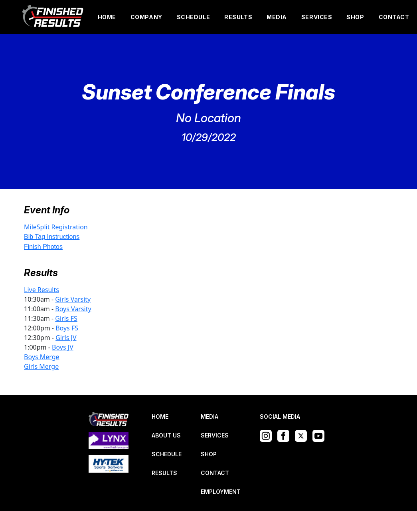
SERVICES (316, 17)
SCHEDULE (193, 17)
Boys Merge (41, 356)
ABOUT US (166, 435)
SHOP (355, 17)
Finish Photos (43, 246)
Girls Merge (41, 366)
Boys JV (62, 347)
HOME (107, 17)
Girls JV (65, 337)
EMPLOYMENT (221, 491)
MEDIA (277, 17)
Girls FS (66, 318)
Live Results (41, 289)
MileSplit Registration (56, 227)
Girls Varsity (73, 299)
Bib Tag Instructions (51, 236)
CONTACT (394, 17)
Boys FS (66, 328)
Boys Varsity (73, 308)
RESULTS (238, 17)
